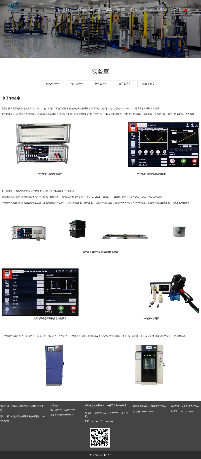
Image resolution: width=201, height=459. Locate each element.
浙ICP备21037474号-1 (101, 454)
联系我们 (162, 9)
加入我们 (148, 9)
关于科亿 (68, 9)
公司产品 (95, 9)
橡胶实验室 (124, 83)
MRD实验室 (52, 83)
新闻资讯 (134, 9)
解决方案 (82, 9)
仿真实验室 (148, 83)
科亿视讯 (121, 9)
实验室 (108, 9)
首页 (56, 9)
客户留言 (176, 9)
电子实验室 (101, 83)
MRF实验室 (77, 83)
